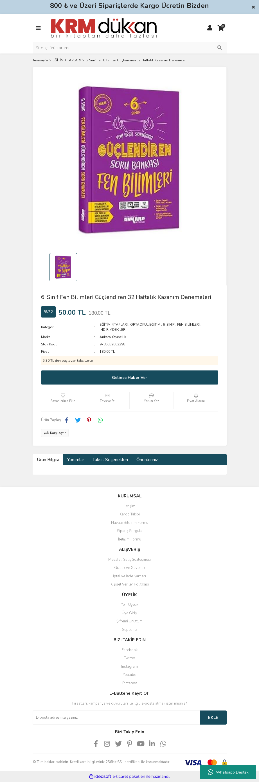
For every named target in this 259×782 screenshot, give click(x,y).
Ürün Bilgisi (48, 460)
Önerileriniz (147, 460)
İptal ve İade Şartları (129, 576)
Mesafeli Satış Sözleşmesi (129, 559)
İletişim (129, 506)
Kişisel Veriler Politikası (130, 584)
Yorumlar (75, 460)
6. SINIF (169, 324)
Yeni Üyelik (129, 604)
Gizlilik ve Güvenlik (129, 567)
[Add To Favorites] (63, 400)
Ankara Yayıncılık (113, 337)
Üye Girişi (130, 613)
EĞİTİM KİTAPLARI (114, 324)
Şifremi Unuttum (129, 621)
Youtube (129, 674)
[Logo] (103, 28)
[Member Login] (209, 28)
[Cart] (221, 28)
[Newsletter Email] (116, 717)
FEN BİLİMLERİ (188, 324)
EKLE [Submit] (213, 717)
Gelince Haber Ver (129, 377)
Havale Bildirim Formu (129, 522)
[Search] (130, 47)
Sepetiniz (129, 629)
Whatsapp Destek (228, 772)
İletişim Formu (129, 539)
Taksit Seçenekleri (110, 460)
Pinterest (129, 683)
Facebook (129, 650)
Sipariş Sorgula (129, 530)
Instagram (129, 666)
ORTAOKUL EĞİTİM (145, 324)
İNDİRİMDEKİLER (112, 329)
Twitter (129, 658)
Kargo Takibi (130, 514)
